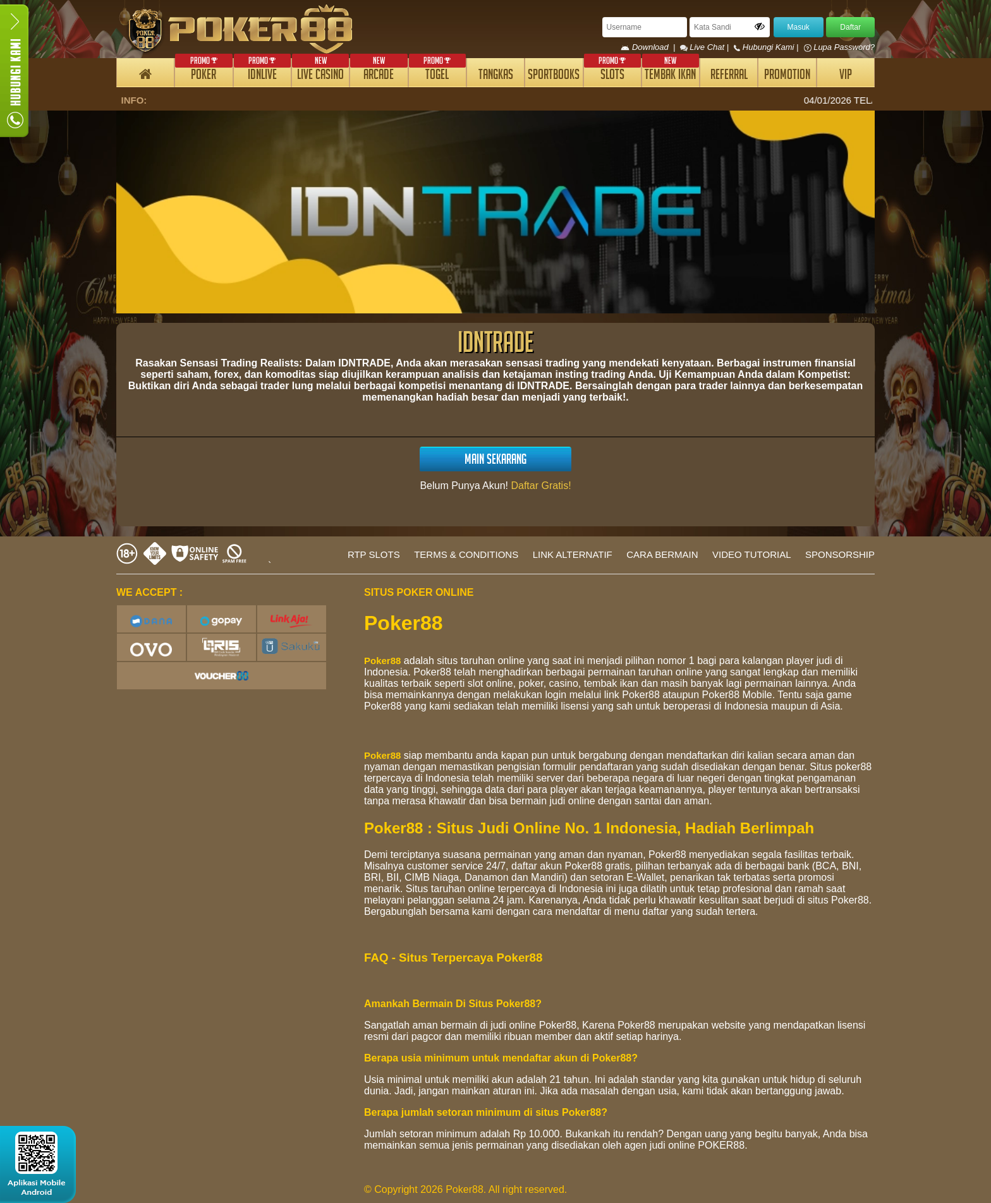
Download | (650, 47)
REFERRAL (729, 76)
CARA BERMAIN (662, 554)
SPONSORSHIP (840, 554)
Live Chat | (705, 47)
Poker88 (382, 660)
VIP (845, 76)
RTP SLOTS (374, 554)
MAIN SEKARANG (495, 460)
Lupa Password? (839, 47)
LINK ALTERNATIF (572, 554)
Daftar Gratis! (541, 485)
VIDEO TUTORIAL (751, 554)
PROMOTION (787, 76)
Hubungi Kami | (767, 47)
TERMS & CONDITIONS (466, 554)
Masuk (798, 27)
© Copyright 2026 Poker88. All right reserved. (465, 1189)
